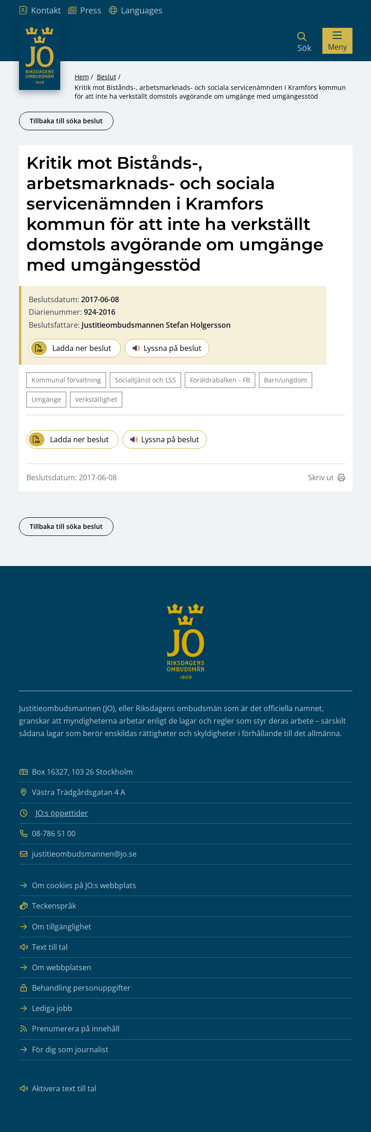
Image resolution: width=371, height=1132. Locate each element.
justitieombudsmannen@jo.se (78, 854)
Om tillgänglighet (55, 927)
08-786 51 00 (47, 833)
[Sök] (304, 41)
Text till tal (43, 947)
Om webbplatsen (55, 967)
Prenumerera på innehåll (69, 1029)
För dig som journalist (63, 1049)
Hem (82, 76)
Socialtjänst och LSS (145, 379)
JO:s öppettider (62, 813)
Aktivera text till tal (57, 1088)
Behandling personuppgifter (75, 988)
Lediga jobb (45, 1008)
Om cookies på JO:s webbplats (77, 885)
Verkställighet (96, 399)
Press (84, 10)
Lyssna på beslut (166, 348)
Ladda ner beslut (71, 348)
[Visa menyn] (337, 41)
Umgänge (46, 399)
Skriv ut (326, 477)
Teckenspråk (47, 906)
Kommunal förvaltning (66, 379)
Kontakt (40, 10)
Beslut (106, 76)
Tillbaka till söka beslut (66, 120)
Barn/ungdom (285, 379)
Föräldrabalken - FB (220, 379)
